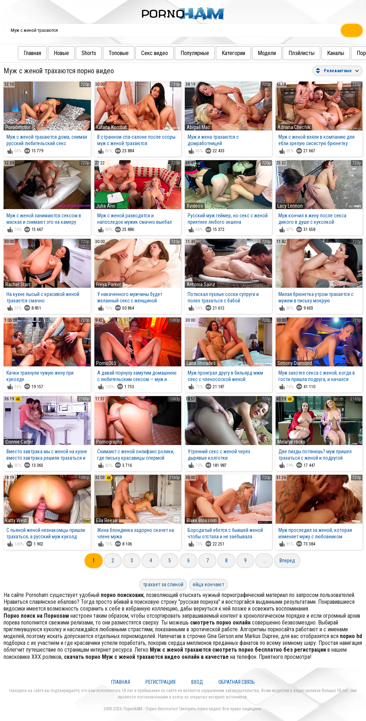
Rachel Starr (17, 284)
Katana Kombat (111, 127)
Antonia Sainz (201, 284)
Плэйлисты (287, 53)
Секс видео (140, 53)
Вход (197, 682)
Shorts (74, 53)
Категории (219, 53)
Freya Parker (108, 284)
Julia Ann (105, 206)
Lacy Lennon (290, 206)
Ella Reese (106, 520)
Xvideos (195, 206)
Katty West (16, 520)
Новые (47, 53)
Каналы (321, 53)
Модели (252, 53)
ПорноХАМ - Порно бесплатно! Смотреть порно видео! (172, 708)
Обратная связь (236, 682)
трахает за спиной (163, 584)
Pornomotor (17, 127)
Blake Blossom (202, 520)
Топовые (104, 53)
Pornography (109, 442)
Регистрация (160, 682)
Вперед (287, 560)
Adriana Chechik (293, 127)
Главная (18, 53)
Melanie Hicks (291, 442)
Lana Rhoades (201, 363)
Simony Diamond (294, 363)
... (264, 560)
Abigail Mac (198, 127)
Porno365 (106, 363)
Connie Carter (19, 442)
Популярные (180, 53)
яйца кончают (208, 584)
